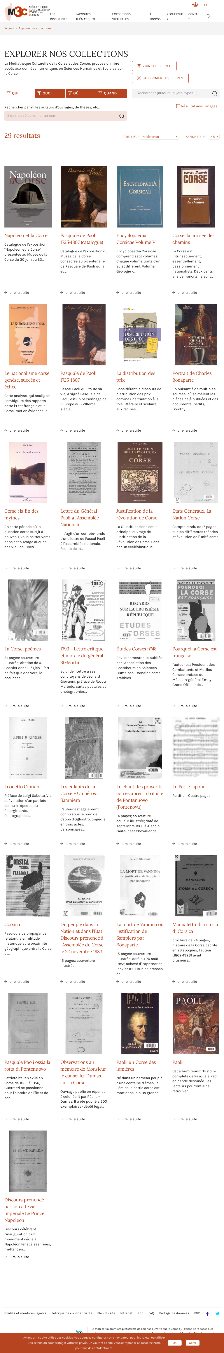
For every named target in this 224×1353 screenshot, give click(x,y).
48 (213, 137)
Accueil (9, 28)
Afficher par (197, 136)
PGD (197, 1313)
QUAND (107, 93)
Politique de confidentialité (72, 1313)
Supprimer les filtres (160, 78)
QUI (12, 93)
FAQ (151, 1313)
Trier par (131, 136)
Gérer (192, 1343)
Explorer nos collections (35, 28)
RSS (141, 1313)
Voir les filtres (154, 66)
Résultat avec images (196, 106)
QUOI (44, 93)
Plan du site (106, 1313)
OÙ (73, 93)
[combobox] (171, 93)
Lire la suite (19, 292)
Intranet (126, 1313)
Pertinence (150, 137)
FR (205, 5)
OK (175, 1343)
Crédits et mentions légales (25, 1313)
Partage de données (174, 1313)
